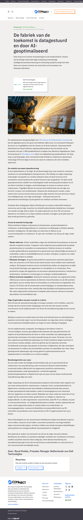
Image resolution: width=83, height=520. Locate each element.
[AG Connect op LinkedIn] (69, 487)
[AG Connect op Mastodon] (72, 487)
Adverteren (69, 1)
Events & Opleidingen (23, 1)
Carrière (41, 18)
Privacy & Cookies (12, 513)
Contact (44, 492)
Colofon (44, 495)
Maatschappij (20, 18)
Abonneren (61, 1)
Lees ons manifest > (13, 504)
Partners (76, 1)
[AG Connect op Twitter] (66, 487)
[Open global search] (12, 11)
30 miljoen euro (28, 154)
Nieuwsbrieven (35, 1)
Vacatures (44, 1)
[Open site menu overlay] (8, 11)
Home (7, 1)
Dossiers (13, 1)
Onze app (45, 498)
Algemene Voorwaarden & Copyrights (17, 510)
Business (11, 18)
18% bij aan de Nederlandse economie (54, 140)
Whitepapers (52, 1)
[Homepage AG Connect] (41, 11)
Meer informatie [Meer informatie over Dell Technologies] (27, 89)
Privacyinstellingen (48, 501)
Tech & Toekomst (31, 18)
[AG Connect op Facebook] (66, 490)
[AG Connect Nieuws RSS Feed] (69, 490)
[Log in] (51, 11)
